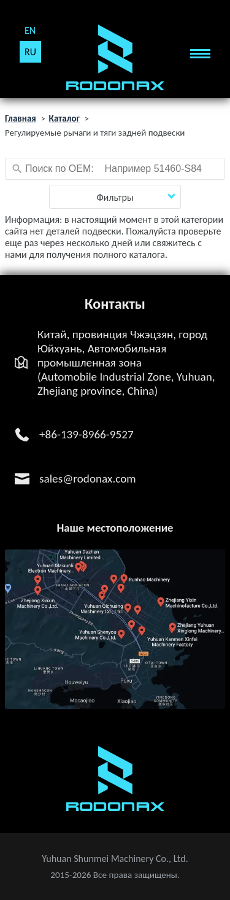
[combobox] (115, 169)
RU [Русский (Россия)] (30, 52)
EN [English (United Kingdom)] (30, 30)
